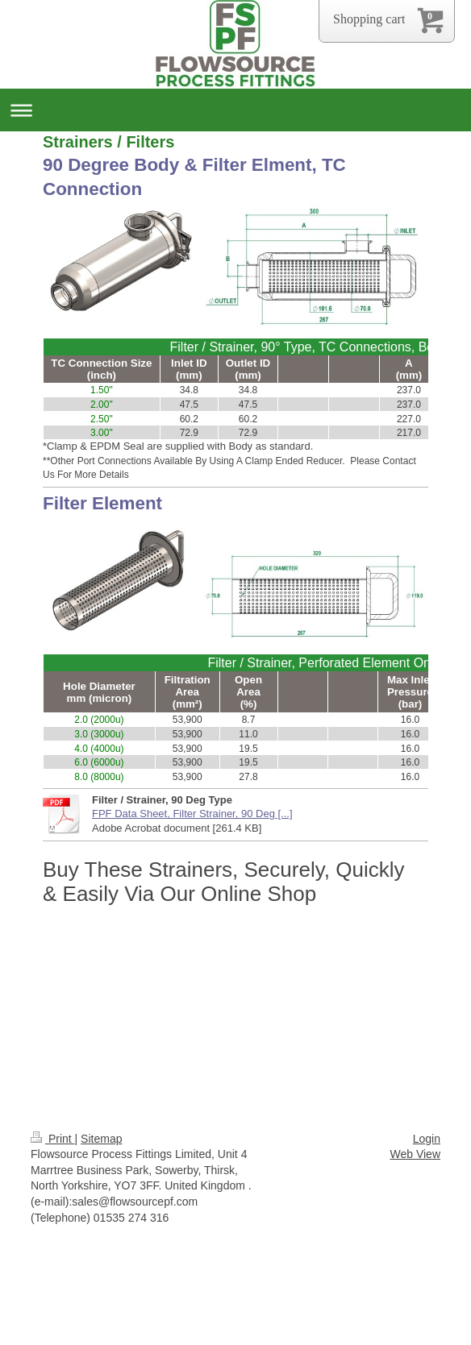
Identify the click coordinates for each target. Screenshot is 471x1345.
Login (426, 1138)
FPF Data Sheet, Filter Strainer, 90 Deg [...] (192, 813)
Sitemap (101, 1138)
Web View (415, 1154)
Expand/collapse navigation (235, 110)
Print (53, 1138)
